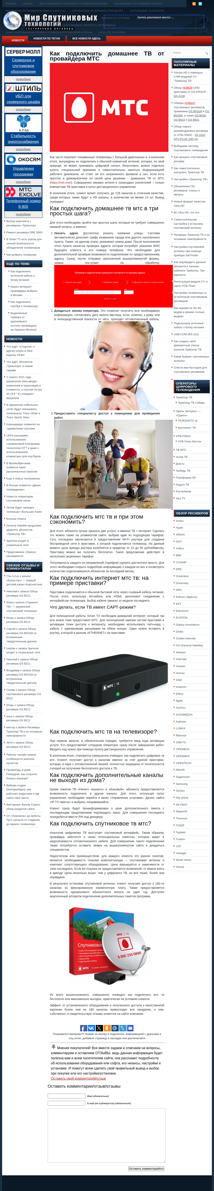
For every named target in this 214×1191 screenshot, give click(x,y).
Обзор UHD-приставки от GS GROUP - (191, 92)
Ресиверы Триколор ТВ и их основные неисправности (24, 731)
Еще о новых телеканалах (23, 478)
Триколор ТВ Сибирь (191, 402)
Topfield (180, 832)
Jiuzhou (180, 707)
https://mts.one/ (61, 182)
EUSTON (181, 617)
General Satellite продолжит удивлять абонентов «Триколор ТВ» (24, 529)
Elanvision (182, 610)
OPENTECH (183, 763)
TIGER (180, 825)
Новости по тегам (46, 38)
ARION (180, 534)
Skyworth (181, 811)
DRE (179, 569)
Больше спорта (16, 518)
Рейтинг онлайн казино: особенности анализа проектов (21, 758)
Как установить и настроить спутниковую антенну (74, 3)
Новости (18, 40)
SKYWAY (182, 804)
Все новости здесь (86, 38)
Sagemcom (183, 776)
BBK (178, 555)
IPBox (179, 693)
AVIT (179, 541)
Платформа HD (186, 477)
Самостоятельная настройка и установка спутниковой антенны (188, 223)
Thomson (182, 818)
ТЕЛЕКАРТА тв (187, 420)
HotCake (181, 659)
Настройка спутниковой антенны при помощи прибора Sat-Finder (189, 251)
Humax (180, 673)
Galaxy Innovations (188, 624)
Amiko (179, 520)
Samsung (182, 783)
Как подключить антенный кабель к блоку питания (23, 275)
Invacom (181, 686)
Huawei (180, 666)
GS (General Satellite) (189, 645)
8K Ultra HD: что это (186, 212)
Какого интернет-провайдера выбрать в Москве (24, 290)
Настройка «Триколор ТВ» (191, 179)
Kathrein (181, 721)
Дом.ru (180, 463)
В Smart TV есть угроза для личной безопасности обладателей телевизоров (24, 243)
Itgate (179, 700)
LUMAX (180, 728)
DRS (179, 589)
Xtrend (180, 866)
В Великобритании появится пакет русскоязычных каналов (21, 467)
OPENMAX (183, 756)
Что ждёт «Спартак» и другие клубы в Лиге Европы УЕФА (20, 350)
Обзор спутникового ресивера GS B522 (23, 694)
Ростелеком (183, 491)
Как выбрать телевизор (21, 254)
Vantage (181, 853)
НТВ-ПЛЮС (183, 436)
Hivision (181, 652)
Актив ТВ (182, 456)
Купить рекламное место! (154, 17)
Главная (11, 3)
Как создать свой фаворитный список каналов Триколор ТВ (187, 345)
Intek (179, 679)
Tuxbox (180, 839)
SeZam (180, 790)
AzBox (180, 548)
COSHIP (181, 562)
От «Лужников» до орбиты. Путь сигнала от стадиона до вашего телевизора (23, 820)
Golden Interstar (186, 638)
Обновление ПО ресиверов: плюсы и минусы (187, 190)
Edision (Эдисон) (186, 596)
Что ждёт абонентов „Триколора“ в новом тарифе (19, 366)
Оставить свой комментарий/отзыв (78, 1078)
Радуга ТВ (182, 484)
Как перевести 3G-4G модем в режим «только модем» (189, 312)
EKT (178, 603)
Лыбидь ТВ (183, 470)
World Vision (183, 859)
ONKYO (181, 742)
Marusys (181, 735)
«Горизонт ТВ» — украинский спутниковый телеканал (22, 606)
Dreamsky (182, 583)
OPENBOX (183, 749)
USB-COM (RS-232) (186, 334)
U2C (178, 846)
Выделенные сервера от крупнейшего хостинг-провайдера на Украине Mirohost (24, 321)
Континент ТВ (187, 427)
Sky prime (182, 797)
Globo (179, 631)
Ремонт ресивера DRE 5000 (24, 232)
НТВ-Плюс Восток (189, 441)
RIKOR (180, 769)
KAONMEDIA (184, 714)
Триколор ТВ (184, 397)
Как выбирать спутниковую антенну (139, 3)
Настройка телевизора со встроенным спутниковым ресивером (190, 297)
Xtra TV (180, 498)
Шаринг (28, 3)
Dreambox (182, 576)
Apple (179, 527)
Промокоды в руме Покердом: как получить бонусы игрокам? (21, 774)
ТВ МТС (181, 449)
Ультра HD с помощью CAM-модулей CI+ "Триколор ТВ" (188, 76)
